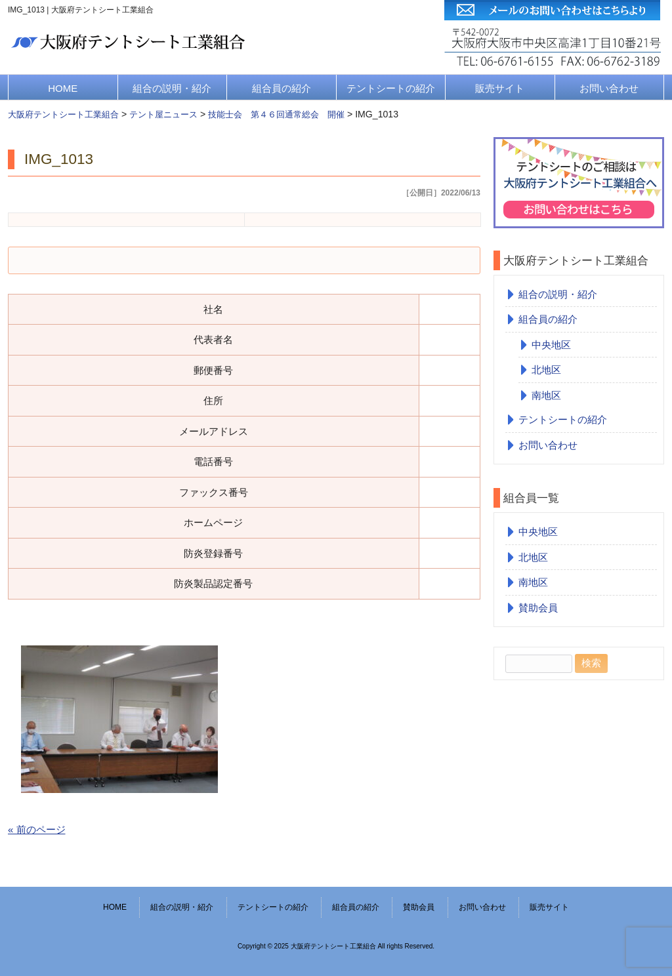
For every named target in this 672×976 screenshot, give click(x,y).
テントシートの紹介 (390, 88)
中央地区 (551, 344)
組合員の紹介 (281, 88)
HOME (62, 88)
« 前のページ (37, 829)
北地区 (546, 369)
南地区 (546, 395)
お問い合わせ (609, 88)
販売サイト (499, 88)
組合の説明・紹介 (172, 88)
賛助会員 (538, 607)
